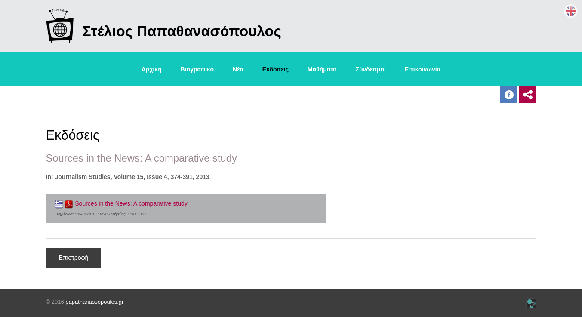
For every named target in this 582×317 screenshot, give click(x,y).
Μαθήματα (322, 69)
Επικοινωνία (423, 69)
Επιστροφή (74, 257)
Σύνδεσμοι (371, 69)
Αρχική (152, 69)
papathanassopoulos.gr (94, 302)
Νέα (238, 69)
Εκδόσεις (275, 69)
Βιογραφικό (197, 69)
